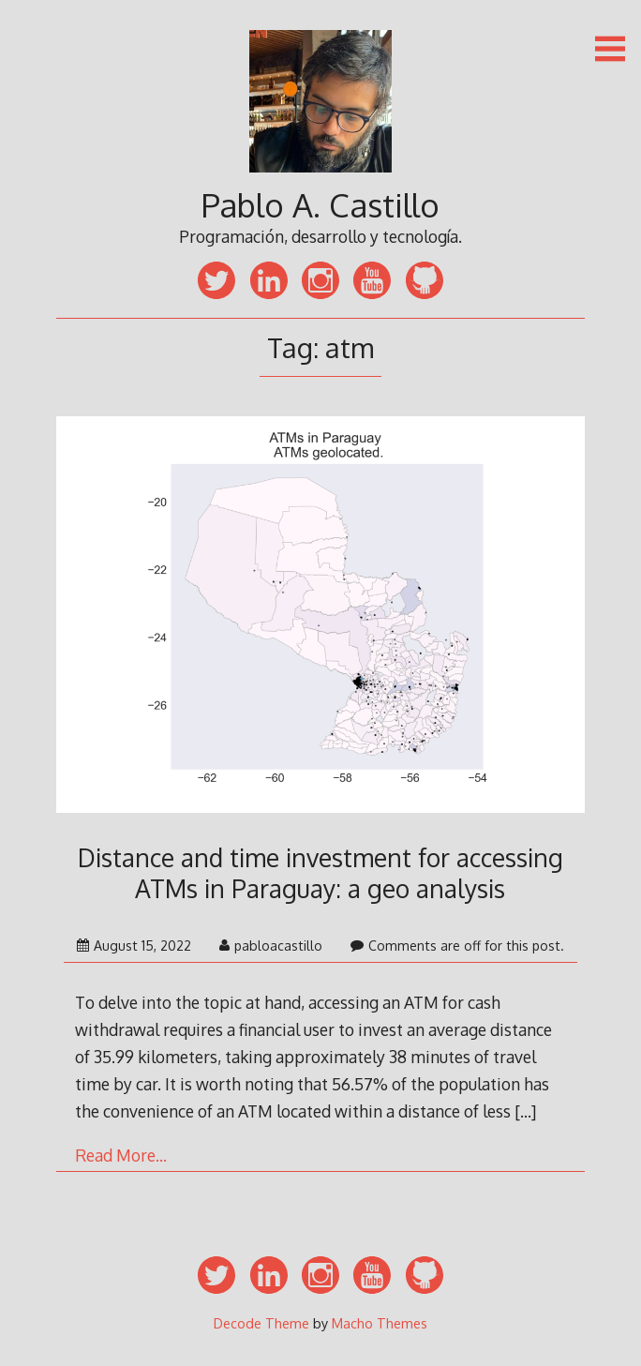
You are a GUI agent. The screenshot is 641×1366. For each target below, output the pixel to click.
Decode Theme (261, 1322)
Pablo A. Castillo (320, 205)
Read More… (121, 1155)
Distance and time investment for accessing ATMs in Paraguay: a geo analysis (320, 873)
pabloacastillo (270, 945)
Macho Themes (379, 1322)
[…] (525, 1111)
